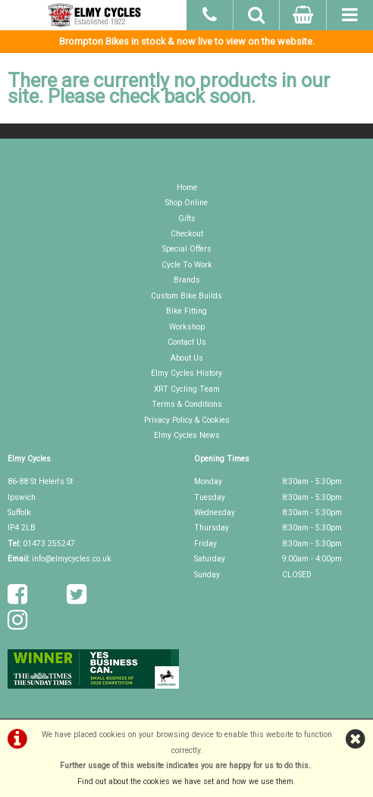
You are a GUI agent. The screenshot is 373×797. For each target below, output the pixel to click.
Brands (187, 280)
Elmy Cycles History (186, 373)
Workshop (187, 327)
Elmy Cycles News (187, 435)
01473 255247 (49, 544)
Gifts (187, 218)
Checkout (187, 234)
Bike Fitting (186, 311)
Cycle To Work (186, 265)
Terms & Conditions (187, 404)
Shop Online (186, 203)
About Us (187, 358)
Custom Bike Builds (186, 296)
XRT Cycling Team (187, 389)
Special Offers (187, 249)
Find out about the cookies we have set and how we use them (185, 781)
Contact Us (187, 342)
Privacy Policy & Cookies (187, 420)
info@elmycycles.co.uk (71, 559)
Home (187, 187)
